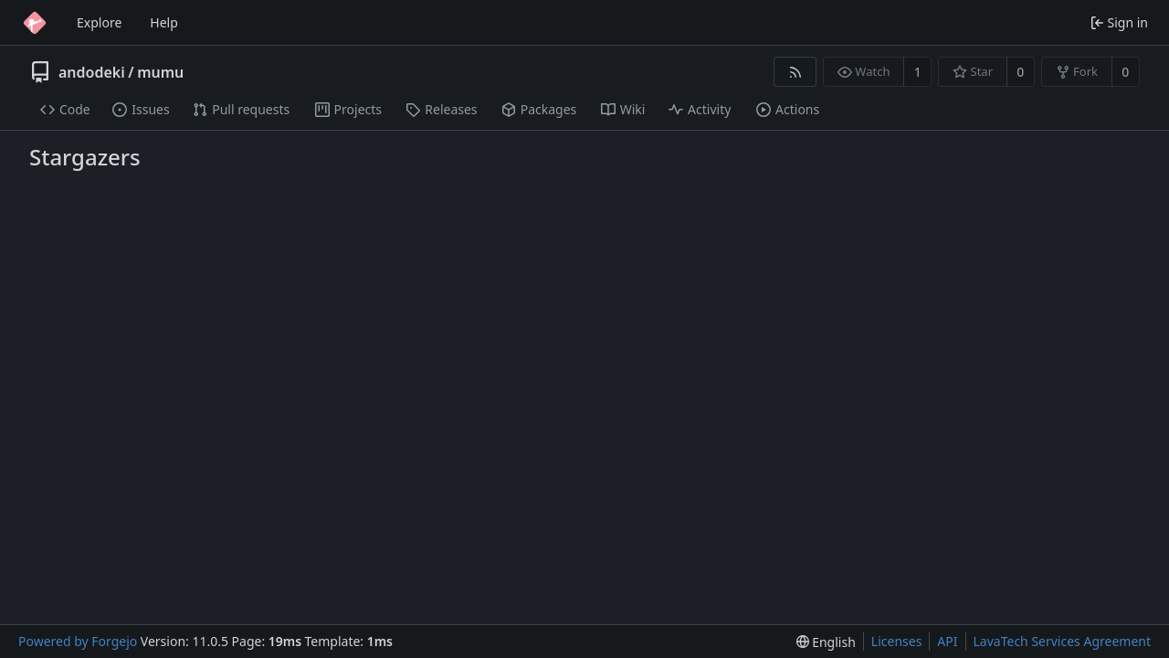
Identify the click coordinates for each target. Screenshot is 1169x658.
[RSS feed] (795, 72)
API (947, 641)
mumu (160, 72)
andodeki (91, 72)
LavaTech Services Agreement (1062, 641)
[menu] (826, 642)
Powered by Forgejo (77, 641)
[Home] (34, 22)
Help (164, 22)
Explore (99, 22)
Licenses (896, 641)
